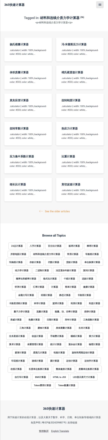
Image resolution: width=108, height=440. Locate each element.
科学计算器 (39, 303)
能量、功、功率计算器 (66, 311)
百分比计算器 (55, 245)
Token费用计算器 (42, 385)
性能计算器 (59, 352)
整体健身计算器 (64, 369)
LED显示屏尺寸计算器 (84, 377)
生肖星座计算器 (17, 336)
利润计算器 (76, 303)
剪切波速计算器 (70, 184)
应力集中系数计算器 (22, 156)
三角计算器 (25, 328)
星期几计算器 (40, 352)
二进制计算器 (42, 270)
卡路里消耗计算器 (18, 303)
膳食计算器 (43, 328)
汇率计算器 (38, 287)
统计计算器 (55, 344)
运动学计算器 (91, 360)
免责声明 (35, 422)
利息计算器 (94, 303)
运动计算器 (71, 360)
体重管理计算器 (35, 344)
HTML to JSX (59, 377)
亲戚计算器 (16, 319)
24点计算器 (17, 245)
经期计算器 (46, 295)
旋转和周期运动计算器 (83, 352)
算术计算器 (14, 344)
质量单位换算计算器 (89, 369)
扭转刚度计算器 (70, 100)
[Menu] (100, 4)
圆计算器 (54, 360)
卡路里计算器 (84, 295)
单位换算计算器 (92, 262)
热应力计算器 (69, 128)
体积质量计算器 (19, 72)
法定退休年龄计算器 (66, 270)
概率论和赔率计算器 (26, 278)
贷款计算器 (71, 262)
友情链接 (72, 422)
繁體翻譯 (44, 431)
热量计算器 (34, 319)
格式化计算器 (50, 278)
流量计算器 (42, 311)
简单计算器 (70, 287)
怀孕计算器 (20, 287)
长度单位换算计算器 (39, 369)
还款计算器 (87, 278)
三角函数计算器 (91, 319)
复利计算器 (88, 270)
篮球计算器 (58, 303)
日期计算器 (52, 319)
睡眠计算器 (76, 336)
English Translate (60, 431)
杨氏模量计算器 (19, 44)
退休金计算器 (75, 344)
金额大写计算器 (26, 295)
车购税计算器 (16, 262)
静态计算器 (65, 295)
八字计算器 (35, 245)
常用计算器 (72, 254)
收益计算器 (37, 336)
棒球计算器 (92, 245)
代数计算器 (53, 262)
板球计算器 (74, 245)
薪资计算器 (20, 352)
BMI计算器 (40, 377)
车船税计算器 (92, 254)
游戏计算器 (37, 360)
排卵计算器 (89, 311)
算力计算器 (94, 336)
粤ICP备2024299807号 (54, 422)
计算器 (54, 287)
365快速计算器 (14, 5)
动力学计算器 (21, 270)
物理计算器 (94, 344)
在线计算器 (16, 369)
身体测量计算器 (64, 328)
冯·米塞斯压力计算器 (73, 44)
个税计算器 (69, 278)
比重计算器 (68, 156)
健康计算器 (89, 287)
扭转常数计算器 (19, 128)
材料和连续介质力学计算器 (46, 254)
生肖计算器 (84, 328)
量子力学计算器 (21, 311)
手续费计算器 (57, 336)
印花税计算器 (18, 360)
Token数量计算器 (66, 385)
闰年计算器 (70, 319)
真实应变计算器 (19, 100)
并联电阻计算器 (18, 254)
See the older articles (55, 211)
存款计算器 (35, 262)
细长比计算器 (18, 184)
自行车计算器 (21, 377)
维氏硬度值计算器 (72, 72)
